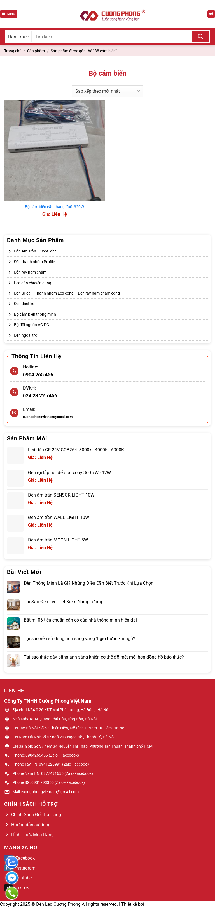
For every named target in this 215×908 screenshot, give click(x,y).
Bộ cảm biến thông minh (35, 314)
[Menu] (8, 14)
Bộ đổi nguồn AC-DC (31, 324)
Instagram (20, 868)
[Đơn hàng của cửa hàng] (107, 91)
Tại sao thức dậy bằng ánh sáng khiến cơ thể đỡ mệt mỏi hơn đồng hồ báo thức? (104, 657)
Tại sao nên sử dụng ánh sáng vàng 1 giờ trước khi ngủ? (79, 638)
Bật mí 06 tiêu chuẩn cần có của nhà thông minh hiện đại (80, 620)
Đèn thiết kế (24, 303)
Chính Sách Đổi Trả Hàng (36, 814)
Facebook (19, 858)
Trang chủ (13, 51)
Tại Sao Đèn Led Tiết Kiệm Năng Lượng (63, 601)
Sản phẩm (36, 51)
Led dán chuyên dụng (32, 283)
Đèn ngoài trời (26, 335)
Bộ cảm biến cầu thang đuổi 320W (54, 206)
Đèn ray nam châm (30, 272)
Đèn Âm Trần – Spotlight (35, 251)
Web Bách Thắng (162, 904)
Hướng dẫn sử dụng (31, 824)
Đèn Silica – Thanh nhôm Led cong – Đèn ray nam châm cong (67, 293)
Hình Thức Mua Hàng (32, 834)
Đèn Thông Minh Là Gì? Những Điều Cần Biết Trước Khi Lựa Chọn (88, 583)
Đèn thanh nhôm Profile (34, 262)
